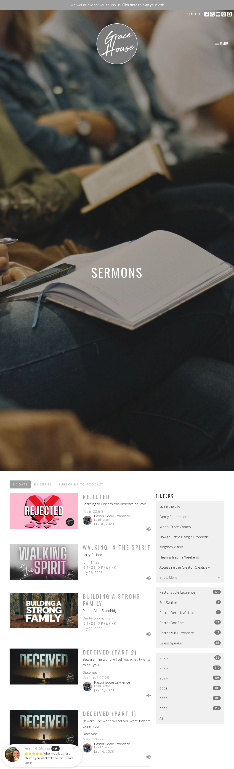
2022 (190, 698)
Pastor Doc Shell (190, 622)
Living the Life (170, 506)
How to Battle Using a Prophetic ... (186, 536)
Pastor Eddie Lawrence (190, 592)
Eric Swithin (190, 602)
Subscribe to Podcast (81, 484)
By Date (20, 484)
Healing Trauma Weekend (179, 557)
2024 (190, 678)
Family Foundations (174, 516)
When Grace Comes (175, 526)
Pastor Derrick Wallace (190, 612)
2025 (190, 667)
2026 (190, 657)
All (161, 718)
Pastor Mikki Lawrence (190, 632)
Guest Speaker (190, 643)
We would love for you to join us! (118, 5)
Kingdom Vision (171, 547)
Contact (194, 14)
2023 (190, 688)
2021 (190, 708)
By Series (43, 484)
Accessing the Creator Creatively (185, 567)
